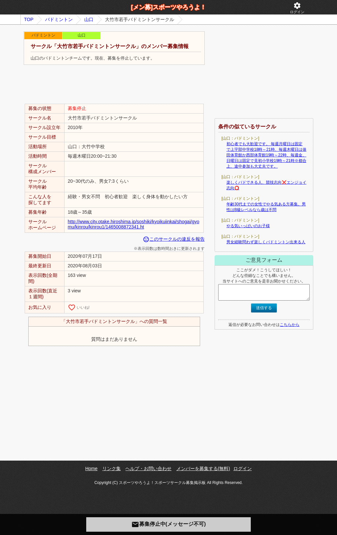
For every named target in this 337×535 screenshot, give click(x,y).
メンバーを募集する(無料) (203, 468)
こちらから (289, 324)
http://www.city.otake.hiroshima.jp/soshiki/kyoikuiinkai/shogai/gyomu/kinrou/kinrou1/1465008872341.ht (133, 224)
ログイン (297, 8)
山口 (88, 19)
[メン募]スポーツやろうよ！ (168, 7)
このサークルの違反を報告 (174, 239)
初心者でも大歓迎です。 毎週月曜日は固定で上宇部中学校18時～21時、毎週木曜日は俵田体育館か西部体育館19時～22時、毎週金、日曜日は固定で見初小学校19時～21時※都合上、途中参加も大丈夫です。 (266, 155)
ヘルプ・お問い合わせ (148, 468)
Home (91, 468)
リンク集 (111, 468)
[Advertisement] (114, 84)
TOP (29, 19)
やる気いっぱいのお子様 (248, 226)
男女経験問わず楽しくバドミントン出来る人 (265, 242)
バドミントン (59, 19)
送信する (264, 308)
